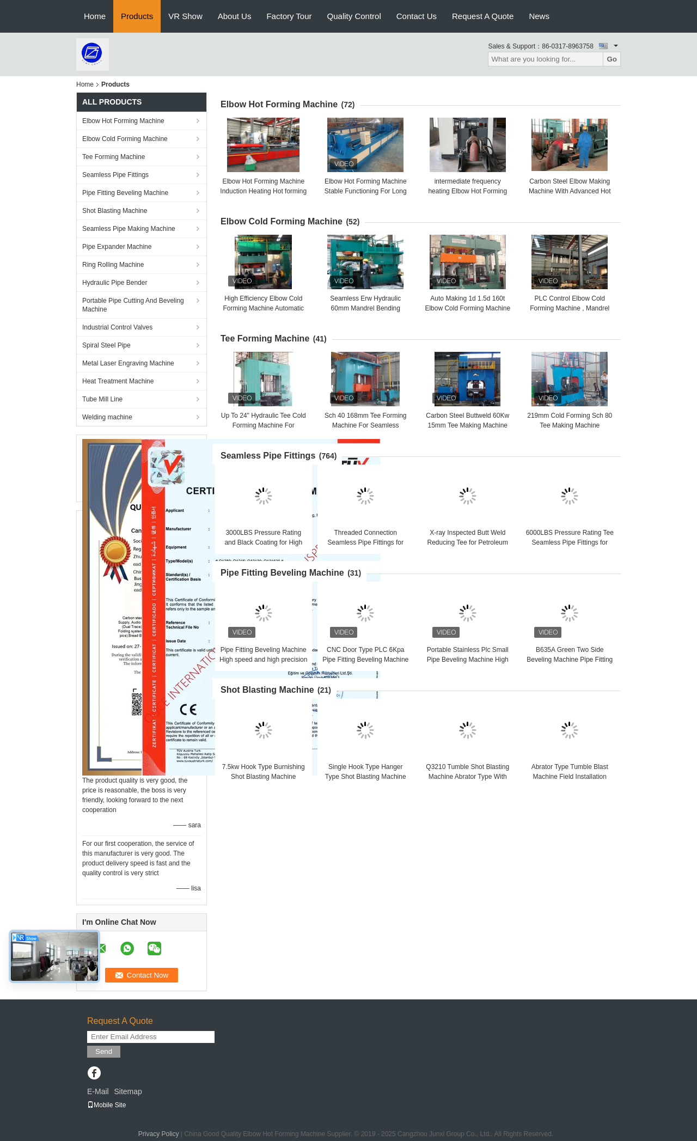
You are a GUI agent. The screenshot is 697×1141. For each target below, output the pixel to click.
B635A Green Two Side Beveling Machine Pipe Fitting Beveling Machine (570, 659)
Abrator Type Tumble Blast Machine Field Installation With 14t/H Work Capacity (569, 776)
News (539, 16)
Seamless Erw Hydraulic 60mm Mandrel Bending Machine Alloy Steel (365, 308)
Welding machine (107, 417)
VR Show (185, 16)
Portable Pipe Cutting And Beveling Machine (133, 305)
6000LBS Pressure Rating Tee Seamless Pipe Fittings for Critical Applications (570, 542)
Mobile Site (106, 1105)
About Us (235, 16)
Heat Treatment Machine (118, 381)
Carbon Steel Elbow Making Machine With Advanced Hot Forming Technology (570, 191)
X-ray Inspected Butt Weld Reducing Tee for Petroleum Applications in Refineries (467, 542)
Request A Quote (482, 16)
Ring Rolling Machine (113, 265)
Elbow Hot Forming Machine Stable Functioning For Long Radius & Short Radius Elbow (365, 191)
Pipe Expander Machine (116, 247)
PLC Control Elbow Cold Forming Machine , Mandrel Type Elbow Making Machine (570, 308)
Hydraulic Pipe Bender (114, 282)
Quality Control (354, 16)
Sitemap (128, 1091)
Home (95, 16)
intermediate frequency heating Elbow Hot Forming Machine (467, 191)
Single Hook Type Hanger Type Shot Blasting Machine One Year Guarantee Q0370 (365, 776)
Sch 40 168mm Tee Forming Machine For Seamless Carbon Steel (366, 425)
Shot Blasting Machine (114, 211)
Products (137, 16)
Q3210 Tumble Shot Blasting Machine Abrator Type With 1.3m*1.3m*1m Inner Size (467, 776)
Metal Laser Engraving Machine (128, 363)
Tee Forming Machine (113, 157)
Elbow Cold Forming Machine (125, 139)
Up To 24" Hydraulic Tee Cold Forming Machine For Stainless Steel (263, 425)
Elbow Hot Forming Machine (123, 121)
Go (612, 59)
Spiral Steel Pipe (106, 345)
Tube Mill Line (102, 399)
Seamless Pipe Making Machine (128, 229)
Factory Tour (288, 16)
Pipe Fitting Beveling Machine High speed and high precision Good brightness (263, 659)
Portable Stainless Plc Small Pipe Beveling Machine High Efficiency (468, 659)
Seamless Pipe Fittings (115, 175)
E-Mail (98, 1091)
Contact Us (416, 16)
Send (103, 1051)
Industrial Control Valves (117, 327)
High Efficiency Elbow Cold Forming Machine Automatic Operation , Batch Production (263, 308)
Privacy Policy (158, 1134)
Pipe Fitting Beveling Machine (125, 193)
